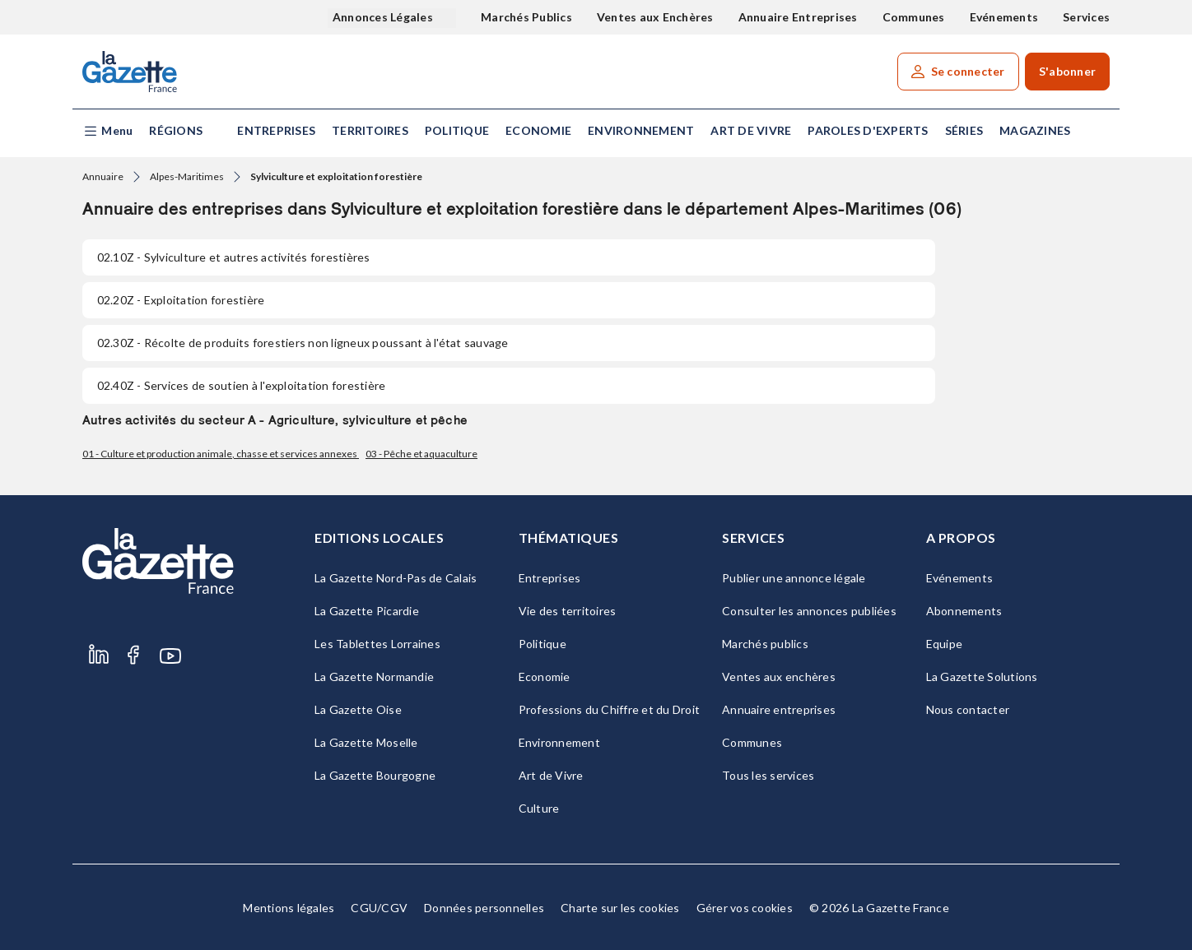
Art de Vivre (750, 130)
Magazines (1034, 130)
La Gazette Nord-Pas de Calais (395, 578)
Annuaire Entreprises (798, 17)
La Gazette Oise (358, 709)
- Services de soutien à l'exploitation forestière (241, 385)
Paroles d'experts (868, 130)
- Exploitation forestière (180, 300)
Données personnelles (484, 908)
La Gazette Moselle (366, 742)
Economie (538, 130)
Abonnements (964, 611)
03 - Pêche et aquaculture (421, 453)
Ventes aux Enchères (655, 17)
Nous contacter (968, 709)
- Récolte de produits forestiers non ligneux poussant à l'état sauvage (303, 343)
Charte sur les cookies (620, 908)
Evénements (1004, 17)
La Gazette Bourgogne (374, 775)
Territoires (370, 130)
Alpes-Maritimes (187, 176)
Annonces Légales (384, 17)
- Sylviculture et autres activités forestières (233, 257)
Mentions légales (288, 908)
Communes (913, 17)
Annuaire (102, 176)
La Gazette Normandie (374, 677)
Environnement (641, 130)
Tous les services (768, 775)
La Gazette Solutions (982, 677)
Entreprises (276, 130)
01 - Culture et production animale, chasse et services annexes (220, 453)
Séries (964, 130)
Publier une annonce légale (794, 578)
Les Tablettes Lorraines (377, 644)
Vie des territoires (568, 611)
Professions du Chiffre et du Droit (610, 709)
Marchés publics (765, 644)
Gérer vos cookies (744, 908)
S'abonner (1067, 71)
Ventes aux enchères (779, 677)
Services (1086, 17)
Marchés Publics (526, 17)
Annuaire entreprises (779, 709)
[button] (107, 131)
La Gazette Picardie (366, 611)
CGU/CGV (379, 908)
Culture (539, 808)
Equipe (944, 644)
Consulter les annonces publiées (809, 611)
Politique (457, 130)
